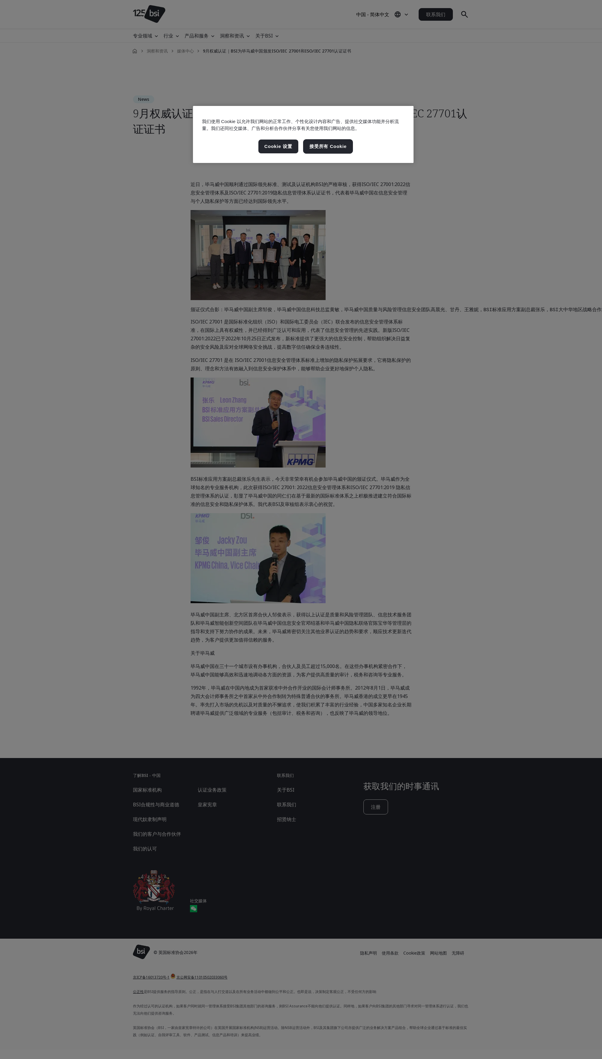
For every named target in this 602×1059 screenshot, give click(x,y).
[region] (303, 134)
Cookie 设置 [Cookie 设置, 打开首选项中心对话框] (278, 146)
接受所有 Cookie (328, 146)
